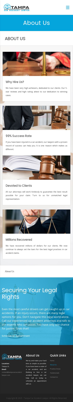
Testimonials (54, 373)
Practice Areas (55, 369)
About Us (53, 365)
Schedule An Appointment (16, 335)
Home (52, 360)
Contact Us (54, 377)
